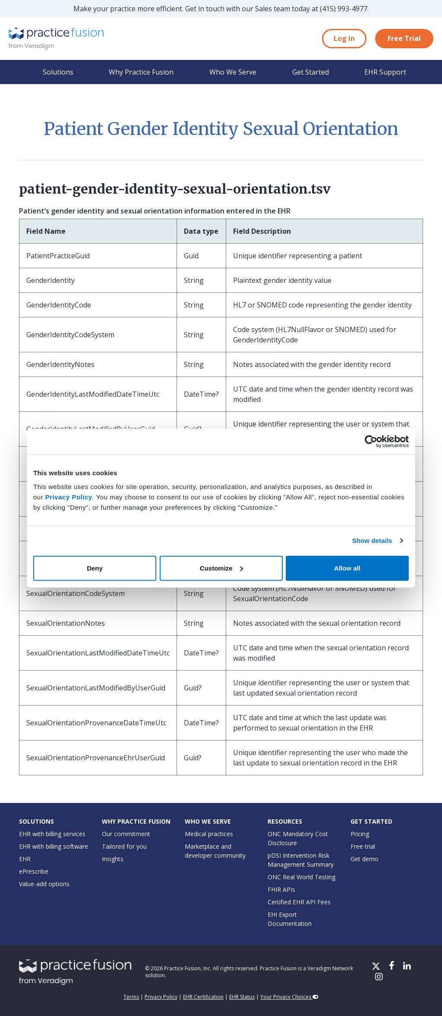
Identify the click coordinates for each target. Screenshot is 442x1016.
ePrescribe (33, 871)
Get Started (310, 72)
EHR (25, 859)
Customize (221, 567)
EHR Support (385, 72)
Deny (95, 567)
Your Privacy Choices (289, 996)
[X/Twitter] (377, 967)
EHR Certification (203, 996)
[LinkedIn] (407, 967)
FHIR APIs (281, 889)
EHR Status (242, 996)
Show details (372, 540)
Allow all (347, 567)
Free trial (362, 846)
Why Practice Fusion (141, 72)
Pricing (359, 834)
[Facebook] (392, 967)
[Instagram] (379, 977)
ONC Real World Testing (301, 877)
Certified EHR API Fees (299, 902)
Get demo (364, 859)
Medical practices (209, 834)
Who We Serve (232, 72)
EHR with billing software (53, 846)
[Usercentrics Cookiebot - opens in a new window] (371, 441)
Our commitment (126, 834)
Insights (112, 859)
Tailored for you (124, 846)
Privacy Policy (68, 496)
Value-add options (44, 884)
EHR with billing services (52, 834)
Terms (131, 996)
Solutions (58, 72)
